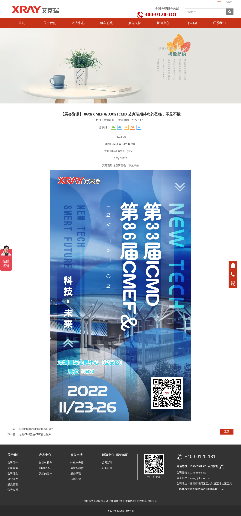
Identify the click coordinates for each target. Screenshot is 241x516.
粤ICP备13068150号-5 (120, 510)
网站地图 (122, 455)
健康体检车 (45, 462)
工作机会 (191, 23)
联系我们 (219, 23)
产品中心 (78, 23)
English (228, 2)
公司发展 (13, 468)
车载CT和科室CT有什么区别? (36, 429)
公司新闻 (107, 462)
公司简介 (13, 462)
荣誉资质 (13, 489)
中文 (219, 2)
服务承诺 (75, 473)
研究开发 (13, 479)
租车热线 (106, 23)
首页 (21, 23)
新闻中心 (162, 23)
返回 (227, 431)
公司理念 (13, 473)
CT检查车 (44, 468)
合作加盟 (75, 479)
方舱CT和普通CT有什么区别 (35, 434)
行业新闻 (107, 468)
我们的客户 (45, 473)
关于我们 (49, 23)
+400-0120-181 (200, 456)
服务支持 (134, 23)
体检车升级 (77, 462)
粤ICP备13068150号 (125, 501)
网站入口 (152, 501)
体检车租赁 (77, 468)
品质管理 (13, 484)
